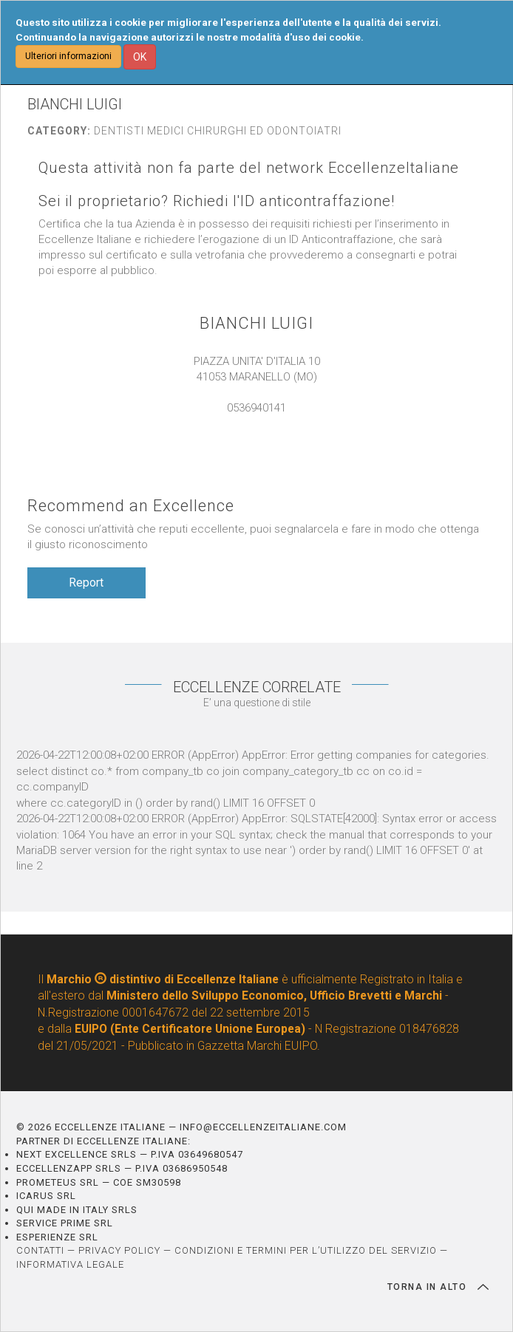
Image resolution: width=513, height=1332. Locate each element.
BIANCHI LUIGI (256, 323)
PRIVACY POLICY (119, 1250)
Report (86, 583)
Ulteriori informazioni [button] (68, 56)
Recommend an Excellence (130, 505)
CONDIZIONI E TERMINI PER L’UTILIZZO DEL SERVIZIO (305, 1250)
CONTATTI (40, 1250)
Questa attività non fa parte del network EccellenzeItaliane (248, 168)
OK (139, 57)
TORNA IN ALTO (438, 1287)
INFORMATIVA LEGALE (70, 1264)
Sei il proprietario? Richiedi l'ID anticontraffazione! (216, 201)
